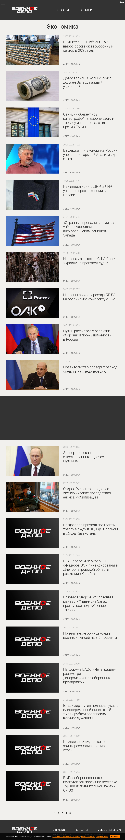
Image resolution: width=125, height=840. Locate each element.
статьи (86, 10)
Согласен (115, 837)
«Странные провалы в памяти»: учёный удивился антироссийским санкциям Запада (89, 228)
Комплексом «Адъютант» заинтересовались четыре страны (85, 745)
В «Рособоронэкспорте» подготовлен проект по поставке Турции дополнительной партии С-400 (90, 784)
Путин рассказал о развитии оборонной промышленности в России (87, 335)
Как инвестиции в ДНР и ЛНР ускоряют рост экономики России (87, 190)
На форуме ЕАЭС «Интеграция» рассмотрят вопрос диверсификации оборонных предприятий (89, 675)
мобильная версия (110, 830)
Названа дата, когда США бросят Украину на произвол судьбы (90, 261)
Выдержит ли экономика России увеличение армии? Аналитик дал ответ (91, 154)
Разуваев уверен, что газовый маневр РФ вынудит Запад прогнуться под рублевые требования (88, 603)
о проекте (59, 830)
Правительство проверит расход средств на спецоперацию (90, 369)
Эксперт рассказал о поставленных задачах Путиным (83, 456)
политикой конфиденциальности (94, 837)
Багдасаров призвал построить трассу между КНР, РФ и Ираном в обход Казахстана (90, 529)
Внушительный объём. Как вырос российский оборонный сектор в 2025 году (88, 46)
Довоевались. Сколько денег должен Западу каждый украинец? (87, 82)
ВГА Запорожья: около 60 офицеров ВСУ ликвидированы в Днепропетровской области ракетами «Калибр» (90, 567)
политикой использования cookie (66, 837)
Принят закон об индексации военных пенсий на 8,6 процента (90, 635)
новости (62, 10)
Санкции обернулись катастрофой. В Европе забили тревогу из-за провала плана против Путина (88, 120)
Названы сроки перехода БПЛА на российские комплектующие (89, 297)
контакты (81, 830)
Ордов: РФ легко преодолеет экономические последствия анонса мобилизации (87, 493)
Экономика (72, 64)
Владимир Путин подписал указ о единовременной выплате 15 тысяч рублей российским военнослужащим (90, 711)
